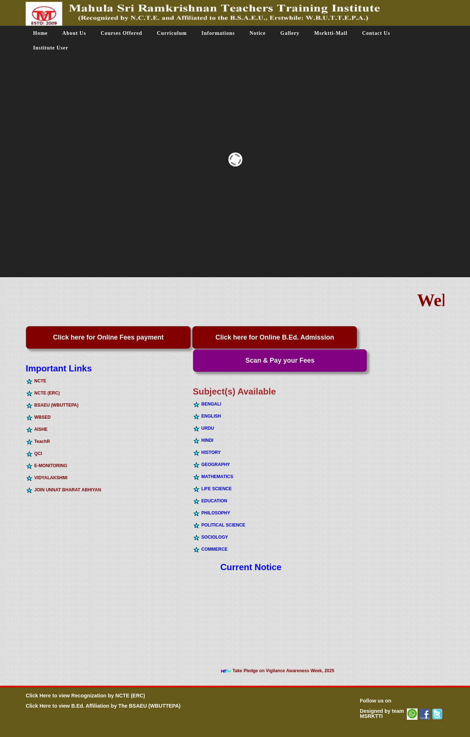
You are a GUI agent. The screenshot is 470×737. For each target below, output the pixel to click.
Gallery (290, 33)
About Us (74, 33)
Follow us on (375, 701)
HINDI (203, 440)
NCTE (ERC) (43, 393)
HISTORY (207, 452)
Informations (218, 33)
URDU (203, 428)
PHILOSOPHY (211, 513)
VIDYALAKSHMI (47, 477)
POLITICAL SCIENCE (219, 525)
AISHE (37, 429)
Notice (257, 33)
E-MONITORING (46, 465)
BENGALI (207, 404)
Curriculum (172, 33)
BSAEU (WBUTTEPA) (52, 405)
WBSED (38, 417)
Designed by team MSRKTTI (382, 713)
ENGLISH (207, 416)
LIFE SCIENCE (212, 488)
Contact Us (376, 33)
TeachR (38, 441)
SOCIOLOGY (210, 537)
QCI (34, 453)
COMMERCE (210, 549)
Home (40, 33)
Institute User (50, 48)
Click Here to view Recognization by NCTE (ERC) (85, 695)
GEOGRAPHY (211, 464)
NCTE (36, 381)
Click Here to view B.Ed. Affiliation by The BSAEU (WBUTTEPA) (103, 706)
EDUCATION (210, 500)
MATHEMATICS (213, 476)
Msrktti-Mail (331, 33)
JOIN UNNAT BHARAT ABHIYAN (63, 489)
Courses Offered (121, 33)
